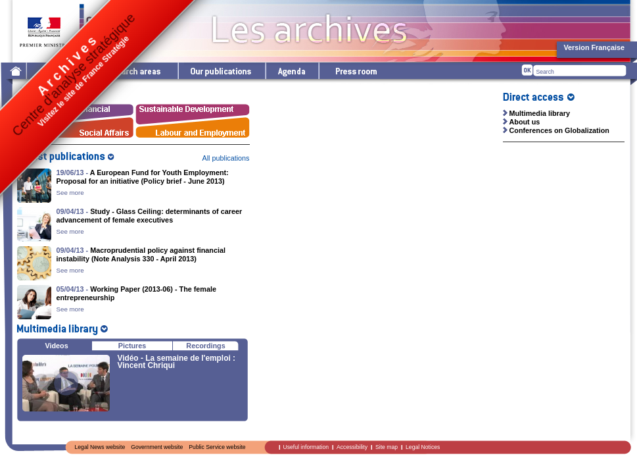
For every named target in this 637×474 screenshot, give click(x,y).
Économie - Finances (76, 111)
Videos (56, 346)
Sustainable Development (193, 111)
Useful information (306, 447)
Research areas (132, 71)
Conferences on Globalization (559, 130)
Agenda (291, 71)
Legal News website (100, 447)
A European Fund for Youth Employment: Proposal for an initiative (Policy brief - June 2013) (143, 177)
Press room (355, 71)
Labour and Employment (193, 130)
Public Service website (217, 447)
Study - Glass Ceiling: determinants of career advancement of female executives (150, 215)
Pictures (132, 346)
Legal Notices (423, 447)
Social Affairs (76, 130)
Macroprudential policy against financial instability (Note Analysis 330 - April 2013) (141, 254)
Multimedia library (539, 113)
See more (70, 192)
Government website (157, 447)
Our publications (221, 71)
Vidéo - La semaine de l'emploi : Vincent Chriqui (176, 362)
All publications (225, 158)
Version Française (594, 47)
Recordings (205, 346)
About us (524, 122)
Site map (386, 447)
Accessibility (352, 447)
